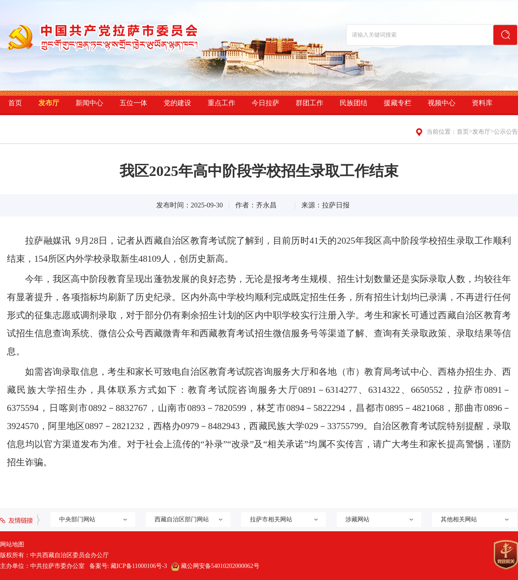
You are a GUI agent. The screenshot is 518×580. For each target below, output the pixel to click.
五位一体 (133, 103)
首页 (15, 103)
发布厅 (48, 103)
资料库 (482, 103)
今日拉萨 (265, 103)
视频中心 (441, 103)
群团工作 (309, 103)
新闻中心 (89, 103)
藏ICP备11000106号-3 (139, 566)
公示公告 (506, 132)
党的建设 (177, 103)
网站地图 (12, 544)
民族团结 (353, 103)
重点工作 (221, 103)
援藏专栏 (397, 103)
